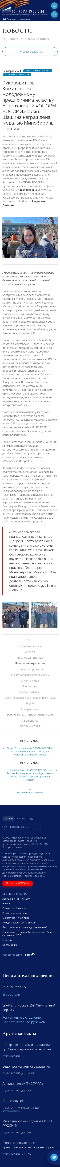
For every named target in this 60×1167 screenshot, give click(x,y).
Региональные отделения (22, 1017)
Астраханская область (17, 75)
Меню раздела (31, 51)
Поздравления (30, 709)
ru (54, 14)
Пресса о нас (30, 686)
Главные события (30, 646)
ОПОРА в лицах (30, 680)
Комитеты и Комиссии (14, 908)
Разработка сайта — (18, 955)
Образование (9, 945)
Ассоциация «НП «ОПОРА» (16, 899)
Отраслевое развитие (30, 669)
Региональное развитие (36, 39)
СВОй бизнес (30, 720)
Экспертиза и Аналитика (15, 918)
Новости (14, 39)
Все (30, 640)
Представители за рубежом (23, 1022)
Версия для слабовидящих (17, 19)
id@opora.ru (11, 994)
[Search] (21, 827)
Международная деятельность (30, 674)
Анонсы (30, 651)
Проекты (7, 940)
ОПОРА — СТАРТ (30, 726)
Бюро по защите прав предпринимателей (30, 697)
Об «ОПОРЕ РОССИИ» (14, 894)
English (21, 818)
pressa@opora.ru (11, 1111)
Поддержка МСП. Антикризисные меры (30, 714)
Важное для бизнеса (30, 657)
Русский (8, 818)
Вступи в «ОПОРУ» (17, 883)
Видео (30, 703)
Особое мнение (30, 692)
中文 (31, 818)
